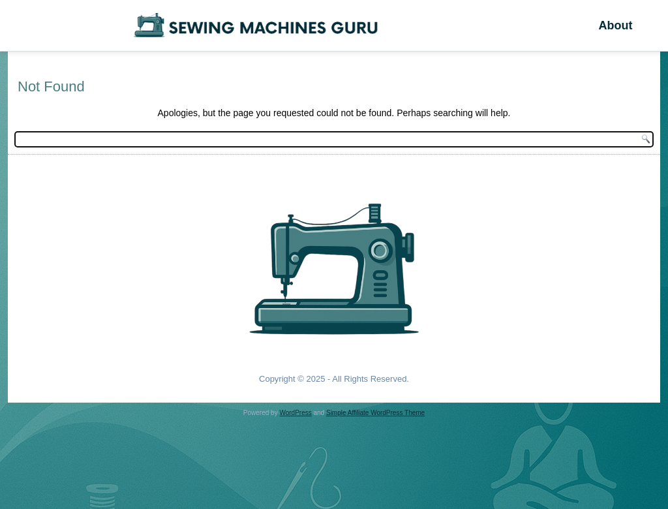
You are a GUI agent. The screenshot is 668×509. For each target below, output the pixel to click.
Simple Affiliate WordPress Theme (375, 412)
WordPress (295, 412)
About (615, 25)
